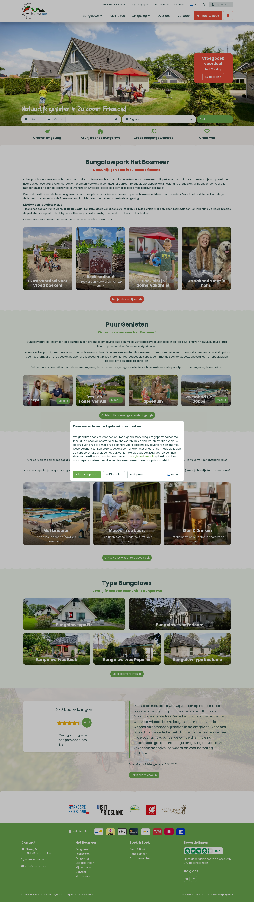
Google (149, 456)
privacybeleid (135, 456)
